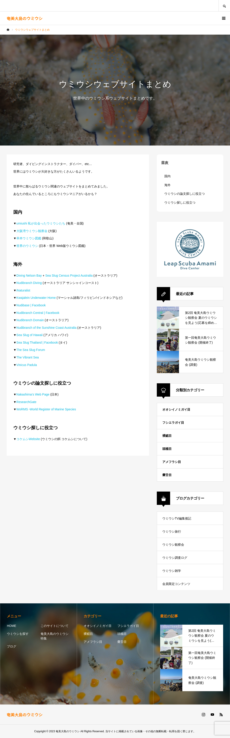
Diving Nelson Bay (29, 275)
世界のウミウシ (27, 246)
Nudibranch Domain (30, 320)
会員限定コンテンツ (176, 584)
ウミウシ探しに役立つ (179, 202)
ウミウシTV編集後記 (176, 518)
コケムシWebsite (28, 439)
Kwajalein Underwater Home (36, 297)
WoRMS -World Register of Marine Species (46, 409)
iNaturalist (23, 290)
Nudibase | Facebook (31, 305)
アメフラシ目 (171, 462)
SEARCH (224, 5)
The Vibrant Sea (27, 357)
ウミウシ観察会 (173, 544)
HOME (11, 626)
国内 (167, 176)
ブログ (11, 646)
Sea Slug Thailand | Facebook (37, 342)
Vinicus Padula (26, 365)
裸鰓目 (167, 435)
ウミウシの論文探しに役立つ (184, 193)
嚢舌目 (167, 475)
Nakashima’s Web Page (32, 394)
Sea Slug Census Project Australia (68, 275)
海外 (167, 185)
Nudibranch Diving (29, 283)
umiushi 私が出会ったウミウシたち (40, 223)
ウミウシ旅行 (171, 531)
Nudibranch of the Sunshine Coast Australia (46, 327)
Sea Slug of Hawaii (29, 335)
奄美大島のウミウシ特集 (55, 636)
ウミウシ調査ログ (174, 557)
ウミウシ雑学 (171, 571)
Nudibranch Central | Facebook (37, 313)
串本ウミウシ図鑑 (28, 238)
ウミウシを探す (18, 634)
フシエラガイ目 (173, 422)
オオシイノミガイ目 (176, 409)
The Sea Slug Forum (30, 350)
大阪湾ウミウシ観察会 (31, 231)
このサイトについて (55, 626)
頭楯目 (167, 449)
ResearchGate (26, 402)
